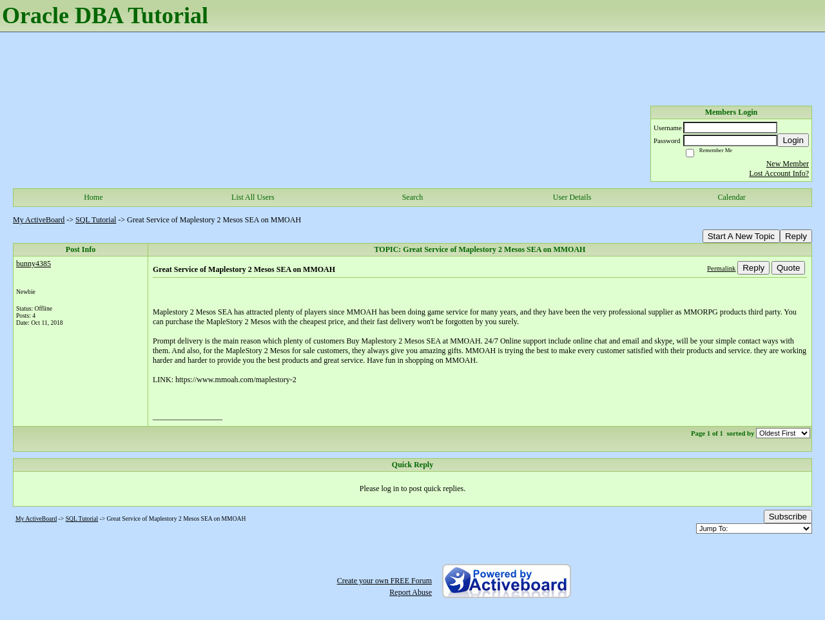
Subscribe (788, 516)
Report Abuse (410, 592)
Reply (796, 236)
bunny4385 (33, 263)
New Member (787, 163)
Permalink (721, 268)
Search (412, 197)
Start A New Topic (741, 236)
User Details (572, 197)
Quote (788, 268)
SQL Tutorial (95, 219)
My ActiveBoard (38, 219)
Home (93, 197)
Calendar (732, 197)
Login (793, 140)
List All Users (253, 197)
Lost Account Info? (779, 173)
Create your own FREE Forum (384, 580)
